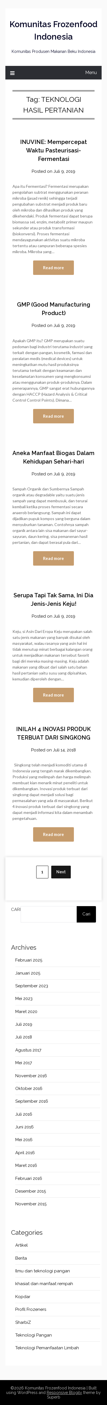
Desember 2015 (30, 1191)
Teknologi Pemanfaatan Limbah (47, 1347)
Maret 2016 (26, 1165)
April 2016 (25, 1152)
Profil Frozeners (30, 1309)
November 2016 (31, 1075)
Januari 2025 (27, 973)
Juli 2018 (23, 1037)
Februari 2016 (28, 1178)
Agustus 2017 (28, 1050)
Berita (21, 1258)
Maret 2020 (26, 1011)
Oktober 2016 (28, 1088)
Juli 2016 (23, 1114)
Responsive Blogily (64, 1392)
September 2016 (31, 1101)
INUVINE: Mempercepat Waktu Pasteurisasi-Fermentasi (53, 150)
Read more (53, 267)
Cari (16, 909)
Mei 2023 (24, 998)
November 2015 (30, 1203)
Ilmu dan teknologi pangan (42, 1270)
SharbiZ (23, 1322)
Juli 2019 (23, 1024)
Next (61, 872)
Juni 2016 (24, 1127)
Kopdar (22, 1296)
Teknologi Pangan (33, 1335)
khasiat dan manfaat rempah (44, 1283)
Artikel (21, 1245)
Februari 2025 (28, 960)
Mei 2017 (23, 1062)
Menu (91, 72)
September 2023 (31, 985)
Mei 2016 (24, 1139)
